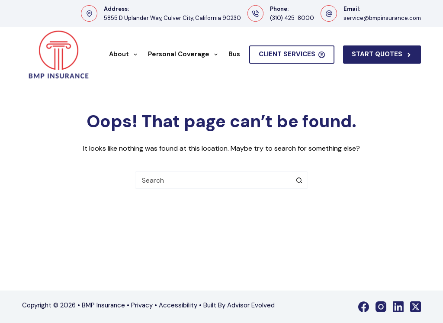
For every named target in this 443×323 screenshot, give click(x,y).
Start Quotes (382, 54)
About (125, 54)
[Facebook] (363, 306)
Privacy (142, 305)
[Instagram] (381, 306)
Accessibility (178, 305)
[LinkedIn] (398, 306)
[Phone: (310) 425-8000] (255, 13)
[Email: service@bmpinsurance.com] (329, 13)
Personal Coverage (184, 54)
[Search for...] (212, 180)
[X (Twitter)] (415, 306)
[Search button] (299, 180)
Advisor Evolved (251, 305)
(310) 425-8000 (292, 18)
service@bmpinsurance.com (382, 18)
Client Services (292, 54)
